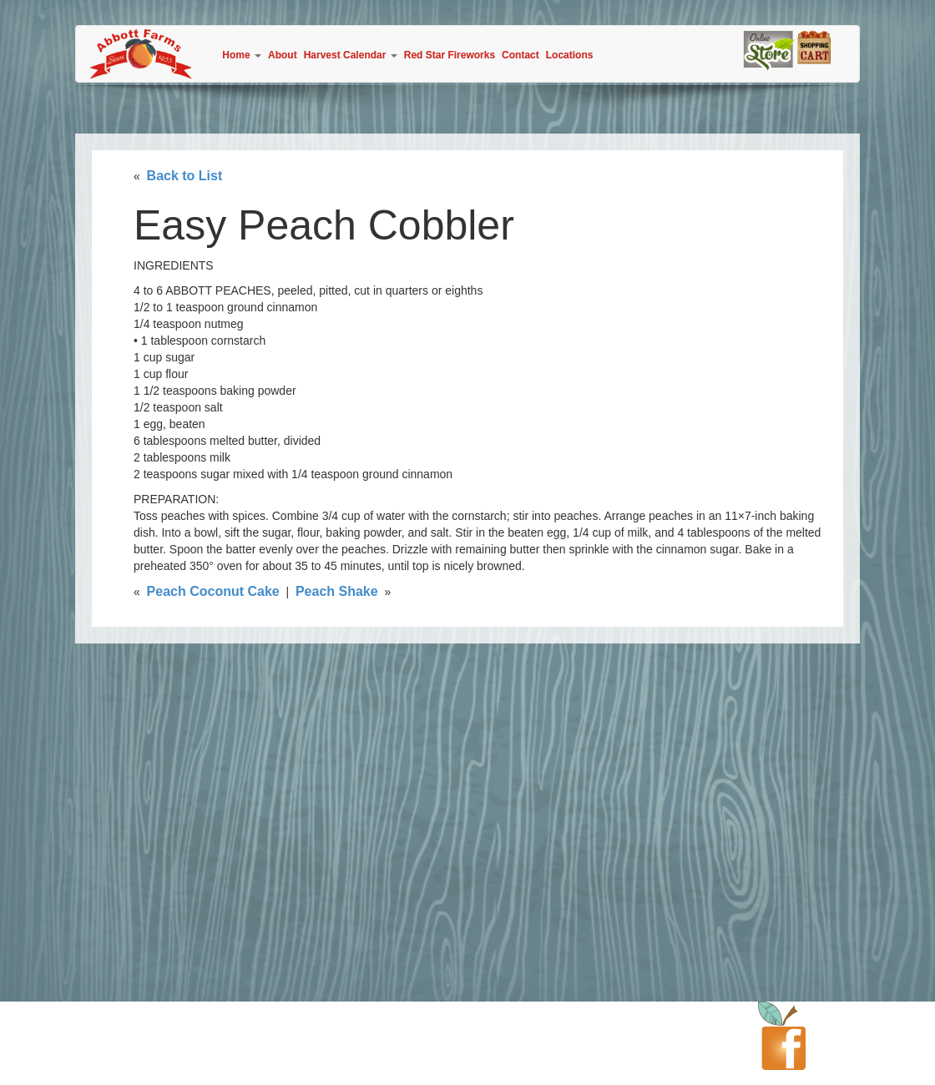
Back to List (185, 176)
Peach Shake (337, 591)
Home (241, 55)
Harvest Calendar (350, 55)
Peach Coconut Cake (213, 591)
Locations (570, 55)
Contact (520, 55)
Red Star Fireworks (449, 55)
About (282, 55)
